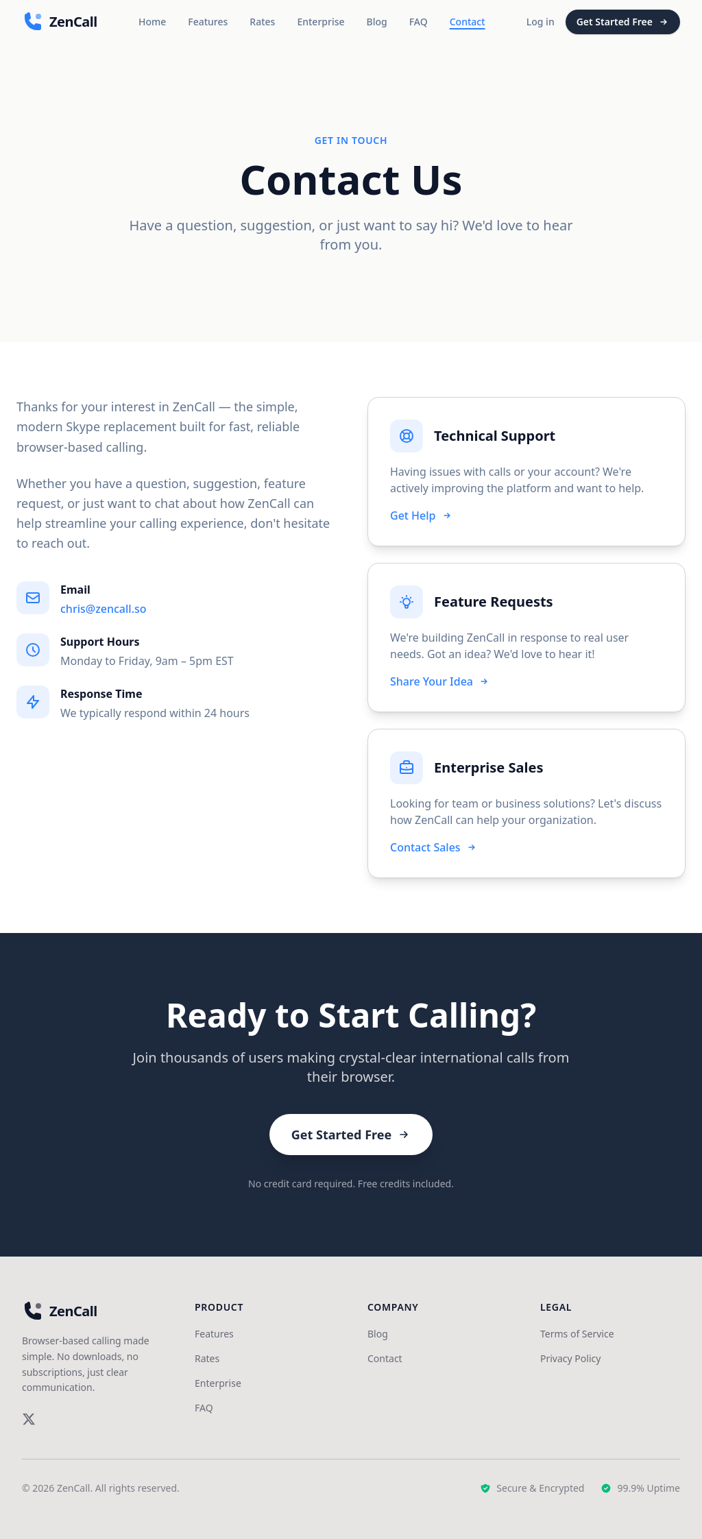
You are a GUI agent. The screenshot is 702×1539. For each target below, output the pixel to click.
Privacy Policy (570, 1358)
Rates (262, 21)
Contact (467, 21)
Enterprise (320, 21)
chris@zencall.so (103, 608)
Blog (377, 21)
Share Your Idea (439, 681)
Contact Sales (433, 847)
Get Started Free (623, 21)
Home (152, 21)
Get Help (421, 515)
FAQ (418, 21)
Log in (540, 21)
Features (208, 21)
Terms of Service (577, 1333)
